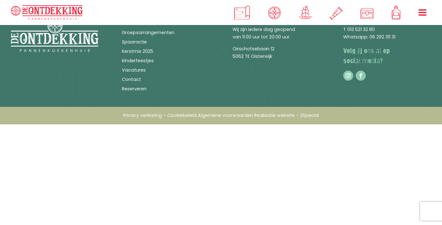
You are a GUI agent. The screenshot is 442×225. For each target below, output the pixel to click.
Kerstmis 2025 (137, 51)
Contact (131, 79)
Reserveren (134, 89)
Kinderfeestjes (138, 61)
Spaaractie (134, 42)
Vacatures (134, 70)
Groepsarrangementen (148, 33)
